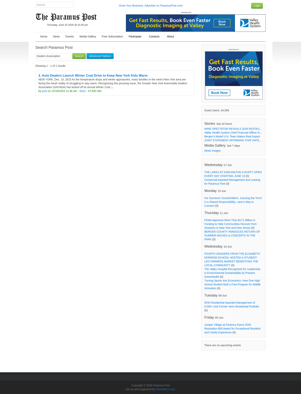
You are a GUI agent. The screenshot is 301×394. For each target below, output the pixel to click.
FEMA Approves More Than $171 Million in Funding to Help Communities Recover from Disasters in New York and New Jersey (230, 224)
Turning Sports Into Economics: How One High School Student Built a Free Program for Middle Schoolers (232, 284)
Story (82, 91)
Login (257, 5)
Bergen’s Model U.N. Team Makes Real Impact (232, 136)
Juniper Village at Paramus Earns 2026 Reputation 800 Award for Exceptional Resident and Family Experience (232, 328)
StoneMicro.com (165, 389)
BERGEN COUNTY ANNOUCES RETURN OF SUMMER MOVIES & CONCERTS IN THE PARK (232, 235)
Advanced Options (100, 56)
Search (79, 56)
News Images (212, 150)
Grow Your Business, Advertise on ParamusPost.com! (151, 5)
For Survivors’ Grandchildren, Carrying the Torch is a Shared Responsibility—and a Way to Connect (233, 202)
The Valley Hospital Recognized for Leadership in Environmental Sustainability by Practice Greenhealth (232, 273)
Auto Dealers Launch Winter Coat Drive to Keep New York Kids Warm (95, 75)
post (44, 91)
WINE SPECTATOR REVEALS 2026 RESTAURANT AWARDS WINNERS (248, 128)
